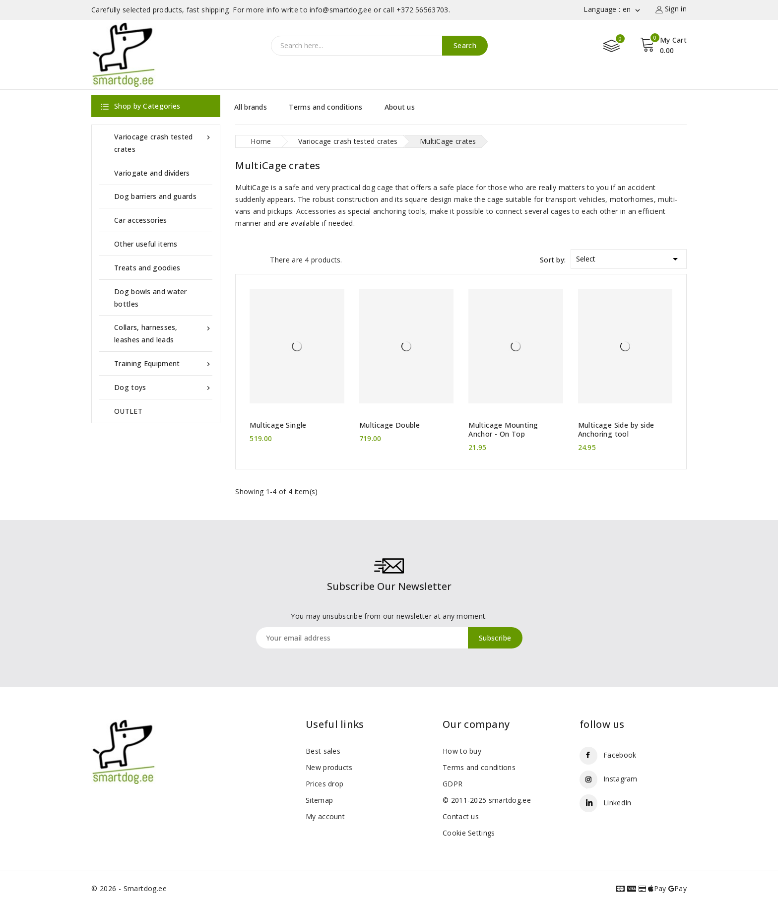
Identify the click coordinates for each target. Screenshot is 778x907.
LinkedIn (617, 802)
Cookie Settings (469, 833)
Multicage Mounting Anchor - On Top (503, 430)
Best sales (323, 751)
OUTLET (128, 411)
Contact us (461, 816)
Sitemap (319, 800)
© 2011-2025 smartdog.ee (487, 800)
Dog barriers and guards (155, 196)
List (257, 259)
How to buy (462, 751)
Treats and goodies (147, 267)
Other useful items (145, 244)
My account (325, 816)
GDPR (452, 783)
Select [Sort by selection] (628, 257)
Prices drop (324, 783)
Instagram (620, 778)
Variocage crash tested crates (163, 142)
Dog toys (163, 387)
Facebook (619, 755)
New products (329, 767)
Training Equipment (163, 363)
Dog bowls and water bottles (150, 298)
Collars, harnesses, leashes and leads (163, 332)
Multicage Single (278, 425)
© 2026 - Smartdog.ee (129, 888)
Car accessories (140, 220)
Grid (240, 259)
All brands (250, 107)
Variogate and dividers (152, 173)
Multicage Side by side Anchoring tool (616, 430)
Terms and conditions (325, 107)
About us (400, 107)
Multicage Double (389, 425)
